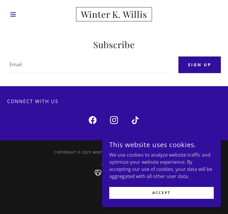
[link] (114, 16)
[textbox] (89, 64)
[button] (23, 14)
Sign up (199, 64)
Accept (161, 204)
